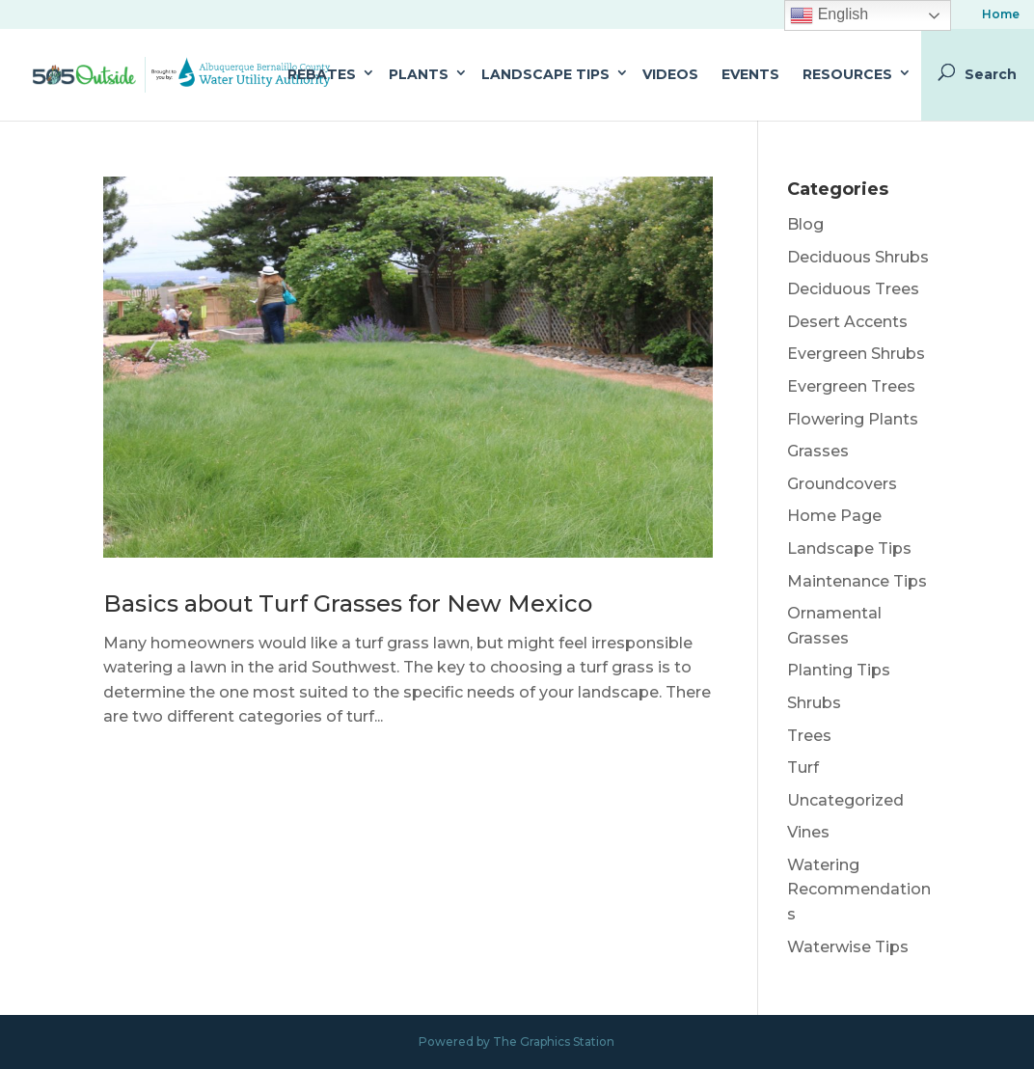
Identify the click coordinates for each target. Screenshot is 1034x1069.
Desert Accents (847, 322)
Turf (803, 767)
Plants (419, 74)
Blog (805, 224)
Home (1001, 15)
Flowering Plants (852, 419)
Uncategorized (845, 800)
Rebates (321, 74)
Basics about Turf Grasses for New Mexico (347, 603)
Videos (670, 74)
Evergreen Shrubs (856, 353)
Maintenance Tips (857, 581)
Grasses (818, 451)
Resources (847, 74)
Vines (808, 832)
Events (750, 74)
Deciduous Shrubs (858, 257)
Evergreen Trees (851, 386)
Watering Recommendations (859, 889)
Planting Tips (838, 670)
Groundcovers (842, 484)
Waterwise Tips (848, 947)
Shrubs (814, 703)
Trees (809, 735)
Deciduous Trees (853, 289)
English (829, 15)
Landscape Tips (545, 74)
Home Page (834, 516)
